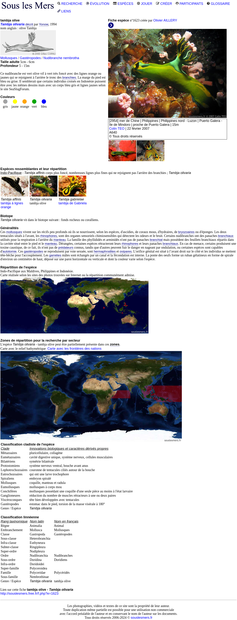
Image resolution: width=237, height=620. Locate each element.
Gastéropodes (30, 58)
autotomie (9, 251)
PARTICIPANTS (189, 4)
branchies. (69, 77)
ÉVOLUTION (97, 4)
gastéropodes (33, 251)
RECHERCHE (69, 4)
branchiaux (225, 236)
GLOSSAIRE (218, 4)
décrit (29, 24)
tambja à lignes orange (15, 201)
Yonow (43, 24)
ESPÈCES (123, 4)
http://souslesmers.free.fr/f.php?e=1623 (29, 593)
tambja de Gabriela (73, 199)
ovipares (126, 251)
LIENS (64, 11)
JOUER (144, 4)
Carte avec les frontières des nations (74, 348)
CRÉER (164, 4)
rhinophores (48, 236)
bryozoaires (186, 232)
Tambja (6, 24)
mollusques (14, 232)
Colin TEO (117, 128)
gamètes (55, 255)
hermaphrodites (105, 251)
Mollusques (8, 58)
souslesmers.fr (141, 617)
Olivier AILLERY (165, 20)
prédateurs (65, 247)
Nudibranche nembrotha (61, 58)
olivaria (18, 24)
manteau (60, 240)
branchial (156, 240)
